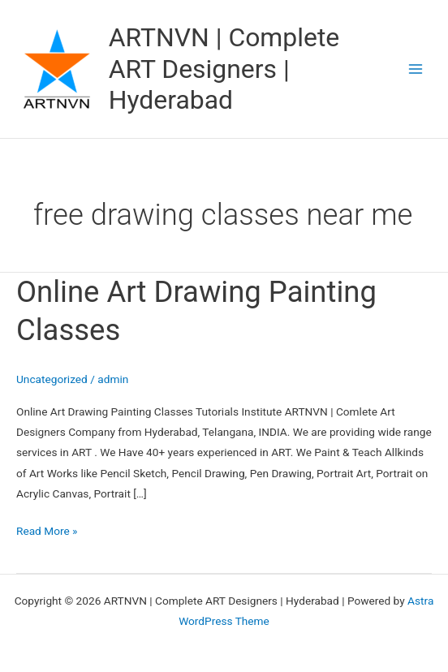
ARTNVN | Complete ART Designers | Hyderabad (224, 68)
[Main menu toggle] (416, 69)
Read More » (47, 529)
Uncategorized (52, 379)
